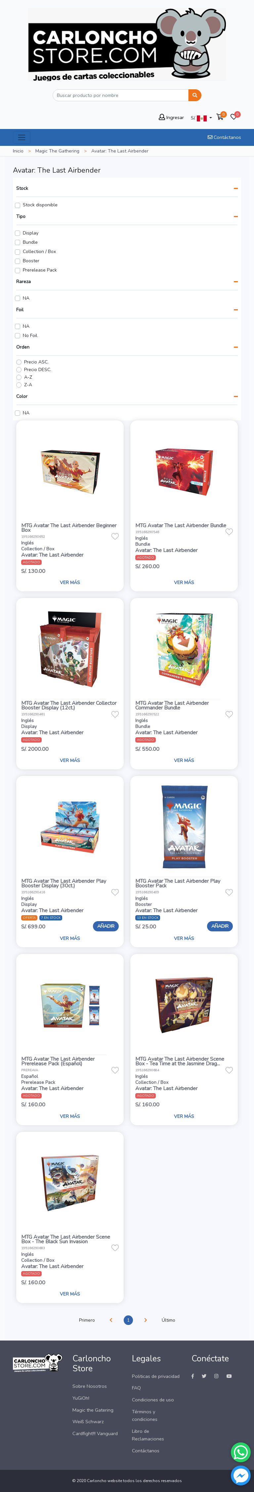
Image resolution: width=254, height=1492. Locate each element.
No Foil (30, 335)
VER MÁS (70, 582)
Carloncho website (104, 1480)
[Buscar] (121, 95)
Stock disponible (40, 205)
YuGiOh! (80, 1398)
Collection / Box (39, 251)
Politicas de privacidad (156, 1376)
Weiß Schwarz (88, 1421)
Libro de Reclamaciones (148, 1435)
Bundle (30, 242)
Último (168, 1320)
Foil (19, 310)
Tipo (20, 216)
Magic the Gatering (92, 1410)
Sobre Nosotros (89, 1386)
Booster (31, 261)
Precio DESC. (37, 369)
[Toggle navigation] (21, 137)
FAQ (136, 1388)
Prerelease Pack (40, 270)
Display (30, 233)
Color (21, 396)
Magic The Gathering (57, 151)
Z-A (28, 385)
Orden (22, 347)
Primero (87, 1320)
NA (26, 298)
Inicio (18, 151)
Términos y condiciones (144, 1415)
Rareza (23, 281)
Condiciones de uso (153, 1399)
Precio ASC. (36, 362)
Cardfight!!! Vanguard (95, 1433)
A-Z (28, 377)
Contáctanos (224, 137)
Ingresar (171, 117)
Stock (22, 188)
